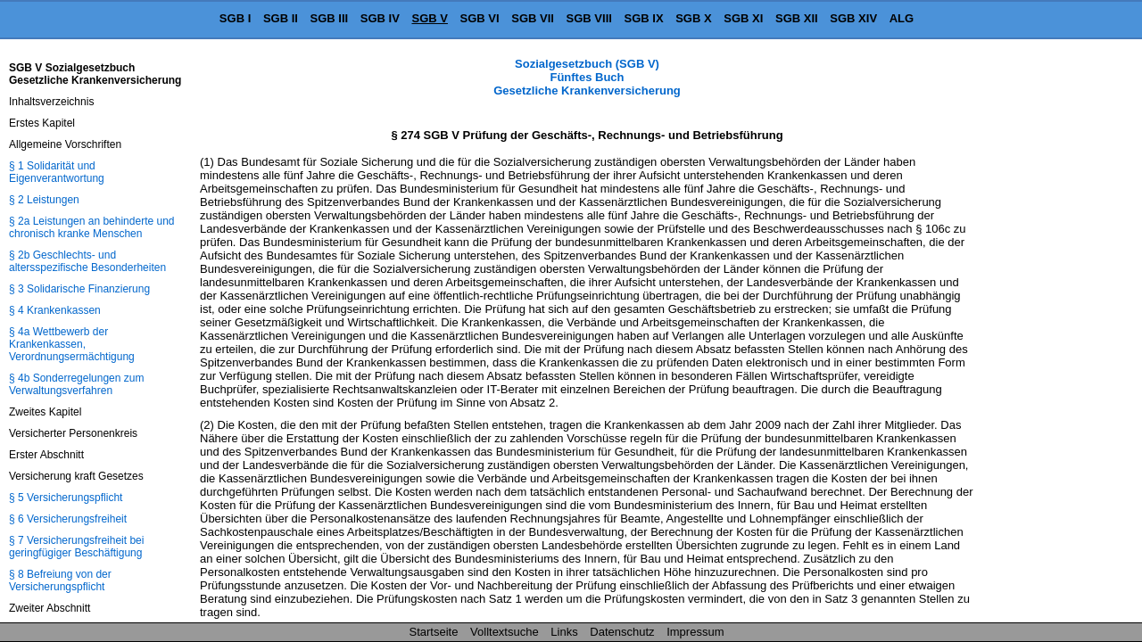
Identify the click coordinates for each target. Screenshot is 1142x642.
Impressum (695, 631)
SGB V (429, 18)
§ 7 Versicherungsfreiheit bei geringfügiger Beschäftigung (76, 546)
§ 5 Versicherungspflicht (65, 497)
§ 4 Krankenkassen (55, 310)
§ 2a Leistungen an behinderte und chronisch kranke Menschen (92, 227)
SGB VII (532, 18)
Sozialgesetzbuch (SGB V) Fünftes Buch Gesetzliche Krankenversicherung (587, 77)
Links (563, 631)
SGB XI (743, 18)
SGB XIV (853, 18)
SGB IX (644, 18)
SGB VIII (589, 18)
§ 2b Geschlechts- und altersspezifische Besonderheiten (87, 261)
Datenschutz (622, 631)
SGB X (693, 18)
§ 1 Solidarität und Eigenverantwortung (56, 172)
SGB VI (480, 18)
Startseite (434, 631)
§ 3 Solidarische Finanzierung (79, 289)
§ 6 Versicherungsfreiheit (68, 519)
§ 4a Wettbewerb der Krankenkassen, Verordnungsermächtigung (72, 344)
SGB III (329, 18)
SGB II (280, 18)
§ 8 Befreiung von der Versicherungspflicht (60, 580)
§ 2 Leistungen (44, 199)
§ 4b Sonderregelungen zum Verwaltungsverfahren (76, 384)
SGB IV (380, 18)
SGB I (235, 18)
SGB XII (796, 18)
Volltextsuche (504, 631)
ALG (902, 18)
